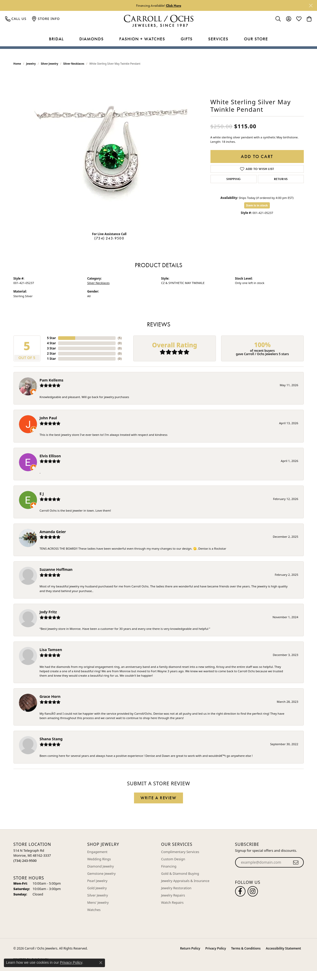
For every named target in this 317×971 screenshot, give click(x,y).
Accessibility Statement (283, 948)
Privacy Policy (215, 948)
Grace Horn (50, 696)
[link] (15, 18)
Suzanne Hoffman (56, 569)
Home (17, 63)
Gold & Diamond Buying (180, 873)
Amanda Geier (53, 531)
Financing (169, 866)
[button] (278, 18)
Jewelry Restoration (176, 888)
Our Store (256, 39)
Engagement (97, 851)
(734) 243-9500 (109, 238)
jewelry (31, 63)
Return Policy (190, 948)
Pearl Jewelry (97, 880)
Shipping (233, 179)
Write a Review (158, 798)
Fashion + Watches (142, 39)
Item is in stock (257, 205)
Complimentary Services (180, 851)
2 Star (51, 353)
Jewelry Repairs (173, 895)
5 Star (51, 338)
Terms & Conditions (246, 948)
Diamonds (91, 39)
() (120, 338)
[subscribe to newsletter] (296, 862)
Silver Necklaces (73, 63)
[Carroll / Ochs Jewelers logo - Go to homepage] (158, 21)
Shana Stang (51, 738)
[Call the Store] (25, 860)
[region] (109, 150)
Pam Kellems (52, 380)
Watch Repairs (172, 902)
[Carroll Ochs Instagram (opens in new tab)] (253, 891)
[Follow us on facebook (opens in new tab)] (240, 891)
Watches (94, 909)
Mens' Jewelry (98, 902)
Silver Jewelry (49, 63)
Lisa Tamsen (51, 649)
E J (42, 493)
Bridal (56, 39)
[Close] (310, 5)
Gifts (187, 39)
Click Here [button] (173, 5)
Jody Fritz (48, 611)
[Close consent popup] (100, 962)
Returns (281, 179)
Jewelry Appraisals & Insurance (185, 880)
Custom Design (173, 859)
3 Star (51, 348)
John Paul (48, 417)
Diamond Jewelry (100, 866)
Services (218, 39)
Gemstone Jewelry (101, 873)
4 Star (51, 343)
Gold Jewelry (97, 888)
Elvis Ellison (50, 455)
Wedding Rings (99, 859)
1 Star (51, 358)
